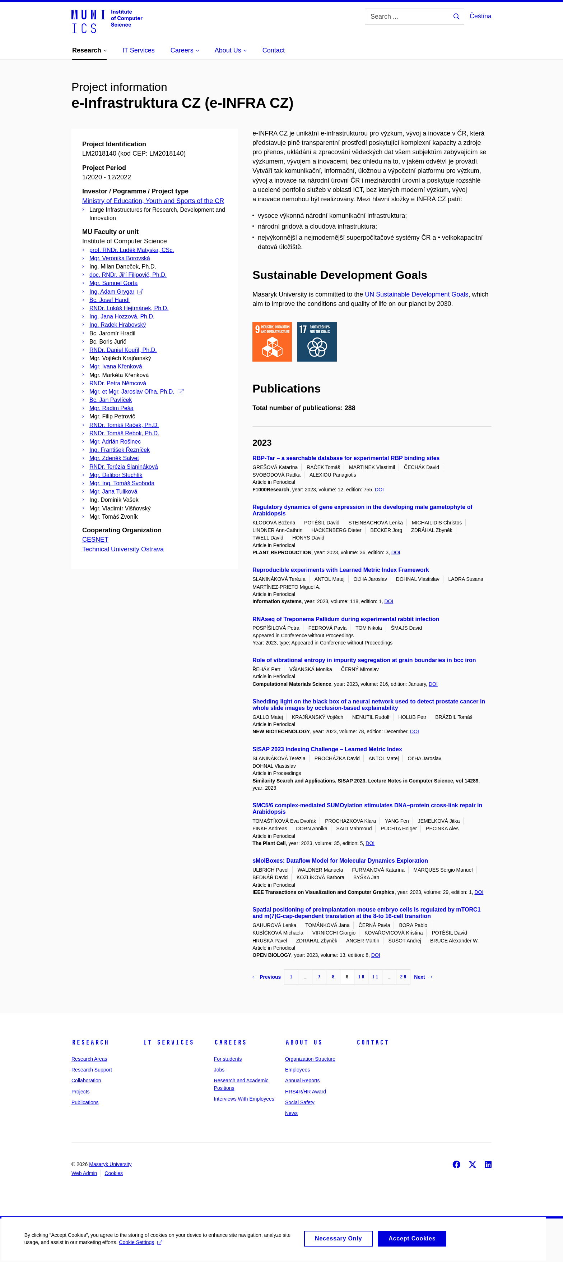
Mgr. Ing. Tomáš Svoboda (121, 483)
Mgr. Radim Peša (111, 408)
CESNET (95, 539)
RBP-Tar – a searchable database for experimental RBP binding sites (345, 458)
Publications (85, 1102)
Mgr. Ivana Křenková (115, 366)
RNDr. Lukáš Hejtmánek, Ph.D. (129, 308)
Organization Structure (310, 1059)
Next (423, 977)
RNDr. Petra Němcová (117, 383)
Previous (266, 977)
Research (90, 1042)
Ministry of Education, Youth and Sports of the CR (153, 201)
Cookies (113, 1173)
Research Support (91, 1070)
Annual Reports (302, 1080)
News (291, 1113)
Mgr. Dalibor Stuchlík (116, 475)
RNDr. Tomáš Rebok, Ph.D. (124, 433)
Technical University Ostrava (123, 549)
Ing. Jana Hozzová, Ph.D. (121, 316)
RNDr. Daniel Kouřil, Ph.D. (123, 350)
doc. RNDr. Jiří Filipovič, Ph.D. (128, 275)
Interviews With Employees (244, 1099)
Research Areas (89, 1059)
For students (228, 1059)
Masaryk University (110, 1164)
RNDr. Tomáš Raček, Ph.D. (124, 425)
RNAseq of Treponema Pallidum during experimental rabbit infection (345, 619)
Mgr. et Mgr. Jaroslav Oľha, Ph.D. (136, 392)
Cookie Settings (141, 1244)
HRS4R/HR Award (305, 1092)
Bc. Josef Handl (109, 300)
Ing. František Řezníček (119, 450)
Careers (230, 1042)
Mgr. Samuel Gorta (113, 283)
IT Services (168, 1042)
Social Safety (300, 1102)
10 (361, 977)
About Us (303, 1042)
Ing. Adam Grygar (116, 292)
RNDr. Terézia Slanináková (123, 467)
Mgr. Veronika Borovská (119, 258)
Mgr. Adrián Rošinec (115, 442)
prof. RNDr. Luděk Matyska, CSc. (131, 250)
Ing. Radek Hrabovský (117, 325)
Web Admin (84, 1173)
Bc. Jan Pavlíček (110, 400)
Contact (372, 1042)
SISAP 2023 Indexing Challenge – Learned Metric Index (327, 749)
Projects (80, 1092)
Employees (297, 1070)
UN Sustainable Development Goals (416, 294)
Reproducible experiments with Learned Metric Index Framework (340, 570)
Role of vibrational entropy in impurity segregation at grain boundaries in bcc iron (364, 660)
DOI (379, 489)
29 (403, 977)
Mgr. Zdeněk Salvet (114, 458)
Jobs (219, 1070)
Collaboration (86, 1080)
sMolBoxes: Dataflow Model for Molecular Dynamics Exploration (340, 861)
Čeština (481, 16)
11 (375, 977)
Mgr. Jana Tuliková (113, 491)
